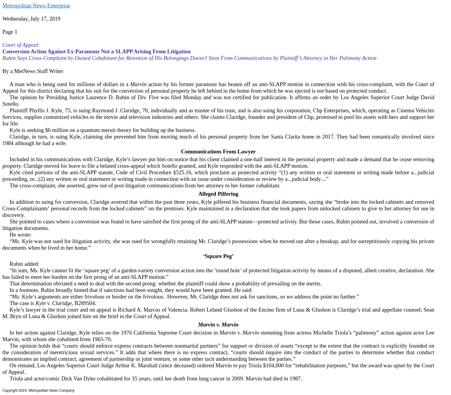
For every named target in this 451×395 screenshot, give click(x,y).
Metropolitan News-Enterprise (36, 5)
